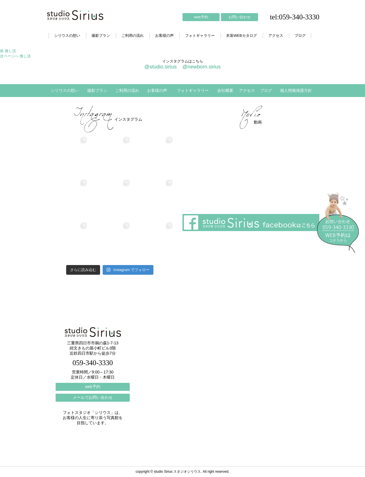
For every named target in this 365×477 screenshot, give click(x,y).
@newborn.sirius (201, 67)
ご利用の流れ (132, 35)
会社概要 (225, 90)
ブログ (300, 35)
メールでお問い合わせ (93, 397)
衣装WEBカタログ (241, 35)
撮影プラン (101, 35)
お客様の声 (164, 35)
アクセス (275, 35)
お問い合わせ (239, 17)
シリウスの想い (67, 35)
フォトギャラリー (200, 35)
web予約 (201, 17)
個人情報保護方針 (296, 90)
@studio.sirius (160, 67)
